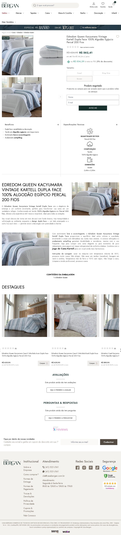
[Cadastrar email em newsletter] (108, 442)
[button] (60, 96)
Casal (79, 73)
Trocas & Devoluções (29, 495)
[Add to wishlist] (117, 36)
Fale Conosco (30, 515)
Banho (82, 13)
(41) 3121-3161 (50, 467)
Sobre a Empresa (28, 469)
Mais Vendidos (8, 22)
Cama (47, 13)
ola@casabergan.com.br (54, 476)
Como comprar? (31, 474)
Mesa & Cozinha (65, 13)
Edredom (19, 32)
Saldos (4, 13)
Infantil (114, 13)
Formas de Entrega (28, 480)
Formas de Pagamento (29, 488)
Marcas (19, 13)
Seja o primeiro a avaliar (60, 390)
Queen (79, 79)
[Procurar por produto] (34, 5)
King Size (106, 73)
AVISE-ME (93, 108)
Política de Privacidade (29, 502)
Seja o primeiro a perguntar (60, 418)
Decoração (98, 13)
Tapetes (33, 13)
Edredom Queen (29, 32)
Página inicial (6, 32)
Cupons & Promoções (29, 510)
